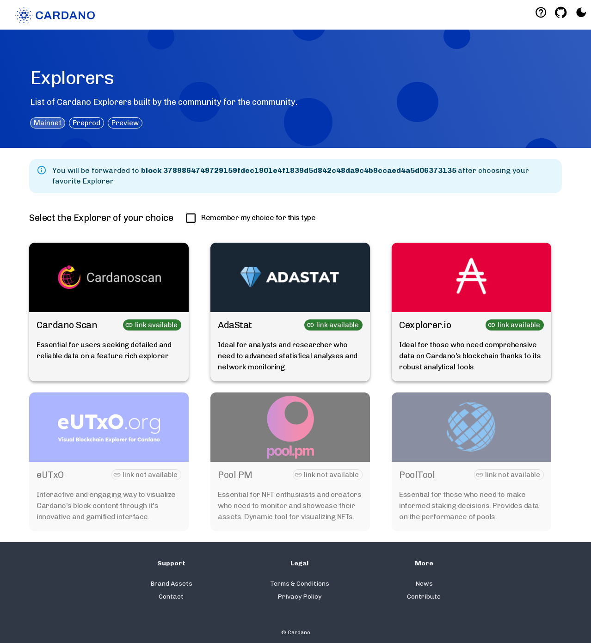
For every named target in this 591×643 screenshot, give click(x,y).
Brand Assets (171, 584)
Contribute (424, 596)
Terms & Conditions (299, 584)
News (424, 584)
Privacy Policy (299, 596)
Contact (171, 596)
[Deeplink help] (541, 12)
